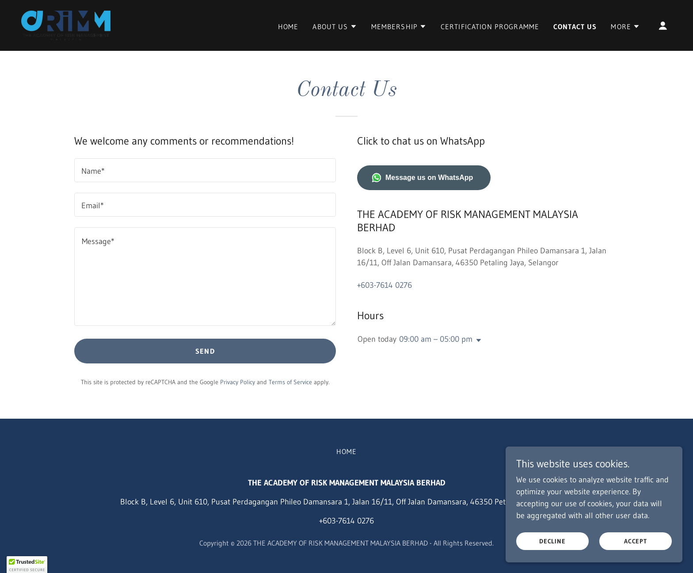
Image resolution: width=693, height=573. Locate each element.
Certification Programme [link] (490, 26)
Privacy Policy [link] (237, 382)
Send (205, 351)
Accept (635, 541)
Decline (552, 541)
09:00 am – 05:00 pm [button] (435, 339)
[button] (334, 26)
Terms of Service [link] (290, 382)
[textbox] (205, 170)
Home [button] (346, 451)
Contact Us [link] (575, 26)
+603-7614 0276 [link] (384, 285)
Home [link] (288, 26)
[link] (65, 25)
